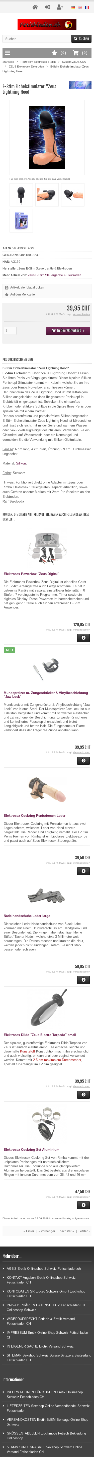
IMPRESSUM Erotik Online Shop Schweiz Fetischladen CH (45, 1334)
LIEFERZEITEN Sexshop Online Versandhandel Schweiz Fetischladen (46, 1408)
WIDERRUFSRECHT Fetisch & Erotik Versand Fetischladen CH (39, 1321)
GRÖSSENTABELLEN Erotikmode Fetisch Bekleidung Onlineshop (44, 1435)
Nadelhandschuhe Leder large (27, 916)
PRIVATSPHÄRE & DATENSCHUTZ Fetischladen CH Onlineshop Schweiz (44, 1307)
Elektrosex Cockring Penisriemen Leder (34, 816)
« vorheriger (47, 1231)
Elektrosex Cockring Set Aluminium (31, 1150)
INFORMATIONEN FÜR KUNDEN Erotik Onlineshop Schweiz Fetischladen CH (43, 1394)
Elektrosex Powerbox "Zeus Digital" (31, 574)
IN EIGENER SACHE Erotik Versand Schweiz (38, 1346)
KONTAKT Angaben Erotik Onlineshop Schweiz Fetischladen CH (39, 1279)
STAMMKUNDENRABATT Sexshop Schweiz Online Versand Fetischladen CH (42, 1449)
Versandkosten (81, 314)
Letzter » (84, 1231)
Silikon (21, 463)
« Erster (29, 1231)
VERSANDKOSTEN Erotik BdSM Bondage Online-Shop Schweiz (45, 1421)
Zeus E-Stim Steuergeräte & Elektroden (54, 275)
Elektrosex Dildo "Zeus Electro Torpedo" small (40, 1035)
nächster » (67, 1231)
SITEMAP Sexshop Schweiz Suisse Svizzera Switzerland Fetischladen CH (47, 1357)
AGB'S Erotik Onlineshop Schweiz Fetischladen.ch (42, 1268)
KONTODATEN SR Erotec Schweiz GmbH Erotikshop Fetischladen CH (44, 1293)
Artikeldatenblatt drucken (27, 287)
